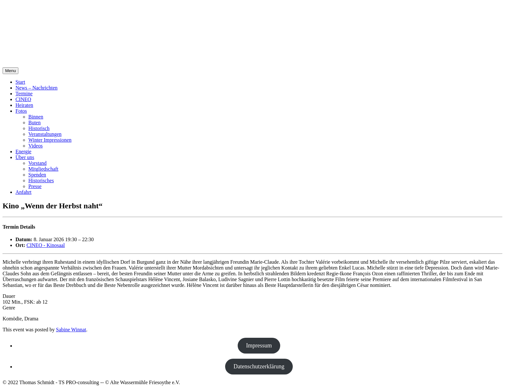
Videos (35, 145)
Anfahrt (23, 192)
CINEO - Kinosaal (45, 245)
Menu (10, 70)
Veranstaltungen (45, 134)
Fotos (21, 111)
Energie (23, 151)
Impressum (259, 345)
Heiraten (24, 105)
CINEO (23, 99)
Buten (34, 122)
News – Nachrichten (36, 87)
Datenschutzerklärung (258, 366)
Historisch (39, 128)
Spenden (37, 174)
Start (20, 82)
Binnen (35, 116)
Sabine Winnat (71, 329)
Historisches (41, 180)
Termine (24, 93)
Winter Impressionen (49, 140)
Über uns (24, 157)
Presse (35, 186)
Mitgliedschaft (43, 169)
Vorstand (37, 163)
